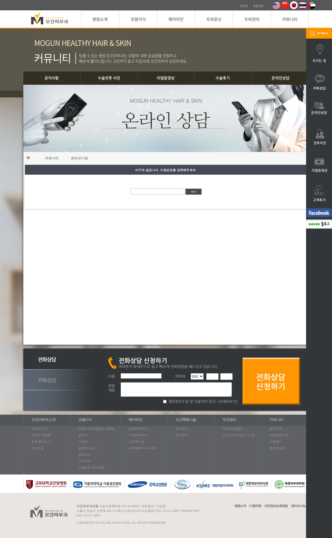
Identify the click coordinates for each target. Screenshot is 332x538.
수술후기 (275, 441)
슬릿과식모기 (87, 448)
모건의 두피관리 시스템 (239, 435)
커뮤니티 (52, 158)
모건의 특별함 (41, 435)
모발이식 (85, 420)
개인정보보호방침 (276, 506)
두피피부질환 (232, 428)
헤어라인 (135, 420)
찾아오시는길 (300, 506)
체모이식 (84, 454)
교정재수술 (136, 441)
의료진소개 (39, 428)
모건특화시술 (186, 420)
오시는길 (37, 448)
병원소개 (240, 506)
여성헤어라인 (138, 435)
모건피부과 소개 (43, 420)
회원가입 (258, 6)
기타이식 (84, 461)
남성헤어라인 (138, 428)
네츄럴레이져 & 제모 (143, 448)
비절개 (83, 441)
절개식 (83, 435)
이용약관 (255, 506)
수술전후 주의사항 (91, 467)
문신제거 (182, 435)
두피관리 (229, 420)
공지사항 (275, 428)
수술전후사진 (278, 435)
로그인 (244, 6)
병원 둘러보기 (41, 441)
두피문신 (182, 428)
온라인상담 (79, 158)
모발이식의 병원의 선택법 (96, 428)
